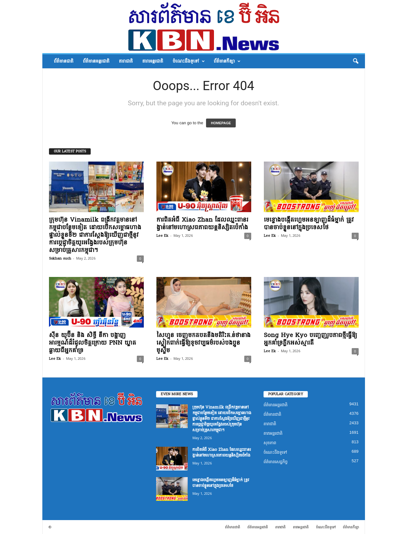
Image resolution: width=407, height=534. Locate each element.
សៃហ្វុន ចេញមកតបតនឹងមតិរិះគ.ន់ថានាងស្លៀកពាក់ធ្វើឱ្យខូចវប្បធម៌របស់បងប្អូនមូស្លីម (203, 343)
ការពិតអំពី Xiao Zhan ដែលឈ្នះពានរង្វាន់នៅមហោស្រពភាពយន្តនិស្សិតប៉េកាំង (202, 223)
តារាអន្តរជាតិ (152, 61)
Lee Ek (162, 236)
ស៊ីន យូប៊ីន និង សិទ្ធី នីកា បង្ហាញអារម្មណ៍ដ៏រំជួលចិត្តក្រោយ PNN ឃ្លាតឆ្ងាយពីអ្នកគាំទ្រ (92, 343)
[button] (355, 61)
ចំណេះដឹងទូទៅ (189, 61)
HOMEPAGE (221, 123)
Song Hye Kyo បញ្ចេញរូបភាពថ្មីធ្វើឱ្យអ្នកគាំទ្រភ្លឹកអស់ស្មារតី (310, 339)
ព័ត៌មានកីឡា (227, 61)
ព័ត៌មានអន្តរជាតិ (96, 61)
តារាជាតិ (126, 61)
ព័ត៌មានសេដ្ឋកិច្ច (276, 461)
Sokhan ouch (60, 258)
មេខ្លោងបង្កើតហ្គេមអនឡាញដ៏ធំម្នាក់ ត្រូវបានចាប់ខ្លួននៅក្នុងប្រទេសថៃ (309, 223)
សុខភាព (270, 442)
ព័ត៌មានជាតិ (63, 61)
